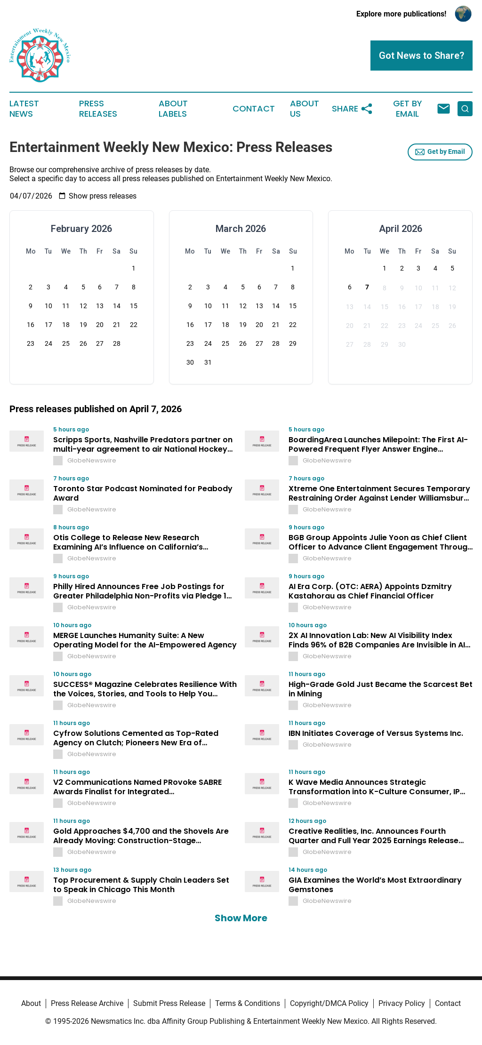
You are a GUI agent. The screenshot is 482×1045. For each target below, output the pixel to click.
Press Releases (98, 108)
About (31, 1003)
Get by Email (440, 152)
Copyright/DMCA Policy (329, 1003)
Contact (254, 109)
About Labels (173, 108)
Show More (241, 918)
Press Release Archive (87, 1003)
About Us (304, 108)
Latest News (24, 108)
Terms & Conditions (247, 1003)
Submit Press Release (169, 1003)
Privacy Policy (401, 1003)
